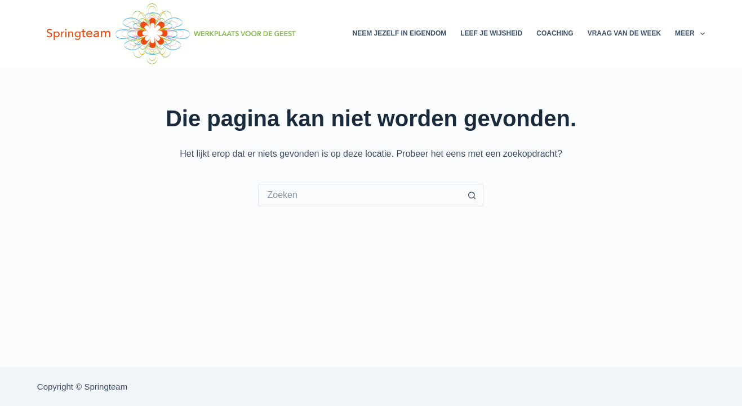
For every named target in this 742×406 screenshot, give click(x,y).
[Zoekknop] (472, 195)
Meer (690, 34)
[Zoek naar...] (359, 195)
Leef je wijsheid (491, 33)
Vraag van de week (624, 33)
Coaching (554, 33)
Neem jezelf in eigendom (400, 33)
